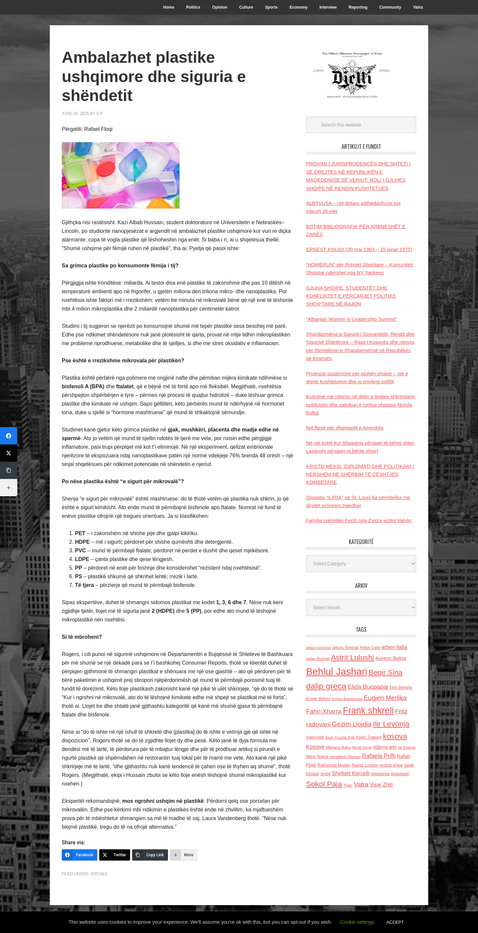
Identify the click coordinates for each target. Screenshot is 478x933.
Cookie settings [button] (357, 922)
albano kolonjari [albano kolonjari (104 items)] (318, 648)
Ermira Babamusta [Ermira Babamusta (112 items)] (347, 699)
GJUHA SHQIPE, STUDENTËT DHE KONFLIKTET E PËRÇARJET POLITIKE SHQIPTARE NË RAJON (351, 296)
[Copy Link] (150, 855)
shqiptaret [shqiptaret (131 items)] (400, 774)
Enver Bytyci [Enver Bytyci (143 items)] (318, 698)
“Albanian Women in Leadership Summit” (351, 319)
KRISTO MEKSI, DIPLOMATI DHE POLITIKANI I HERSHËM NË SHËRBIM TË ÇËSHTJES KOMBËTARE (360, 474)
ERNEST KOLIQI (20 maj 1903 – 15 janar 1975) (359, 249)
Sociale (99, 874)
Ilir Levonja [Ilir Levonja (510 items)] (391, 723)
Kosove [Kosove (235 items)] (315, 747)
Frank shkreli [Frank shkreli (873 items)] (368, 710)
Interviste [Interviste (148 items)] (315, 737)
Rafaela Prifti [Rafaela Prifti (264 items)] (379, 756)
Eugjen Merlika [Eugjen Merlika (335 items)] (385, 697)
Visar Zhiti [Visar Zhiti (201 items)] (381, 785)
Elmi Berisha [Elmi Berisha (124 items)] (401, 687)
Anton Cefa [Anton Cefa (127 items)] (370, 647)
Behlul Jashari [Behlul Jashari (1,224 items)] (336, 671)
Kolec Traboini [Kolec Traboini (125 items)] (368, 737)
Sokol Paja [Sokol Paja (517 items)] (324, 784)
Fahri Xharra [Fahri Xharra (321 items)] (324, 711)
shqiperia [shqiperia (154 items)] (380, 773)
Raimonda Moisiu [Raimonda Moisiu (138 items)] (333, 765)
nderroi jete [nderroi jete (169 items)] (385, 747)
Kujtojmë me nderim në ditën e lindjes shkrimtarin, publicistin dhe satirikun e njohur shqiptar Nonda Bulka (361, 405)
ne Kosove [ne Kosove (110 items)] (407, 747)
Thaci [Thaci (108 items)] (348, 785)
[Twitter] (114, 855)
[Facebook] (79, 855)
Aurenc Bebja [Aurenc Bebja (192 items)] (390, 658)
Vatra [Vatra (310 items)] (361, 784)
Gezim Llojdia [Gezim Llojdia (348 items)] (351, 724)
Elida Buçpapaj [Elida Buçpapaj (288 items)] (368, 686)
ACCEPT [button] (395, 922)
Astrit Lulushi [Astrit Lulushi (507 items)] (352, 657)
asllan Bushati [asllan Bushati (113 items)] (318, 659)
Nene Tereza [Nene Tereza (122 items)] (317, 756)
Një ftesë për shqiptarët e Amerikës (344, 427)
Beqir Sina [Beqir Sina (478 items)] (385, 672)
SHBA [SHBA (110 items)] (325, 774)
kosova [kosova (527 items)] (395, 736)
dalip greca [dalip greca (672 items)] (326, 686)
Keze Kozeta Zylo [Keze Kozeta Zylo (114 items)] (340, 737)
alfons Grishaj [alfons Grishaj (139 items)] (345, 647)
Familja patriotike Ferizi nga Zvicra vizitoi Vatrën (358, 520)
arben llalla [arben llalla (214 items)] (394, 647)
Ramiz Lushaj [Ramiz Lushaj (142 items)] (365, 765)
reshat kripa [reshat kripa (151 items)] (391, 765)
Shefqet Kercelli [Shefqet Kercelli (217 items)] (351, 773)
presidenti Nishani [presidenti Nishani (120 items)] (345, 756)
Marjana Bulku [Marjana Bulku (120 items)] (338, 747)
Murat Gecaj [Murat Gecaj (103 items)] (361, 747)
